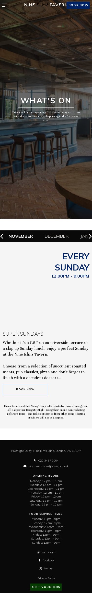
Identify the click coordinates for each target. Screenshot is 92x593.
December (57, 236)
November (21, 236)
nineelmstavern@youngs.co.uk (46, 466)
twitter (46, 568)
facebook (46, 560)
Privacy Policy (46, 578)
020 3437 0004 (46, 460)
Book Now (25, 389)
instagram (46, 552)
